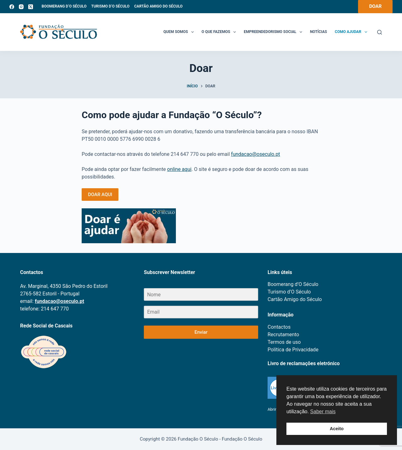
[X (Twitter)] (30, 6)
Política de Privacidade (293, 350)
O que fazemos (220, 32)
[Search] (379, 32)
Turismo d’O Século (110, 6)
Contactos (279, 327)
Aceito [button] (337, 428)
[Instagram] (21, 6)
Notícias (318, 32)
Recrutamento (283, 335)
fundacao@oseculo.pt (255, 154)
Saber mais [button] (323, 411)
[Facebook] (11, 6)
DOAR (375, 6)
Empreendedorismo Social (274, 32)
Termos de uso (284, 342)
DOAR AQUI (100, 194)
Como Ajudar (352, 32)
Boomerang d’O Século (64, 6)
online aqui (179, 169)
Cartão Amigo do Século (158, 6)
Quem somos (179, 32)
